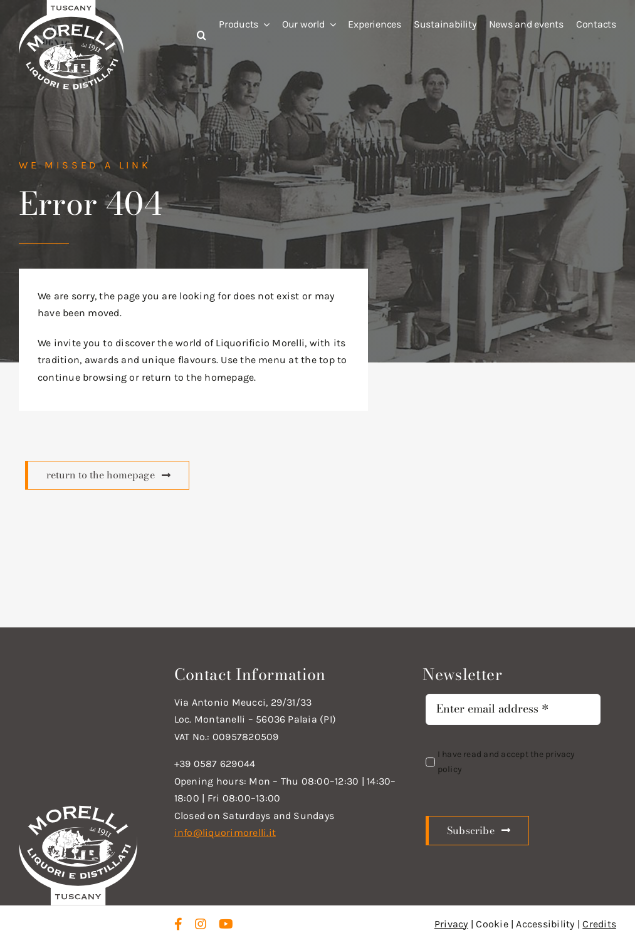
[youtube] (226, 924)
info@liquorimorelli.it (225, 832)
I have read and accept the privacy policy (506, 762)
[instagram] (200, 924)
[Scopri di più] (107, 475)
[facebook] (178, 924)
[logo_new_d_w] (78, 809)
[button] (189, 36)
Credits (599, 924)
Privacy (451, 924)
